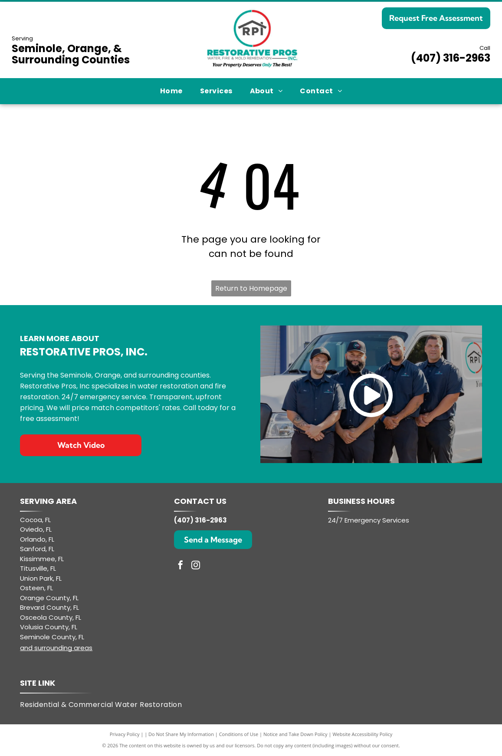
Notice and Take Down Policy (295, 734)
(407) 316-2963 (450, 58)
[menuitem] (171, 91)
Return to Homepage (251, 288)
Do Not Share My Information (181, 734)
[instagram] (195, 566)
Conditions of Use (239, 734)
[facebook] (180, 566)
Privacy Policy (125, 734)
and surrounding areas (56, 647)
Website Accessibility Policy (362, 734)
